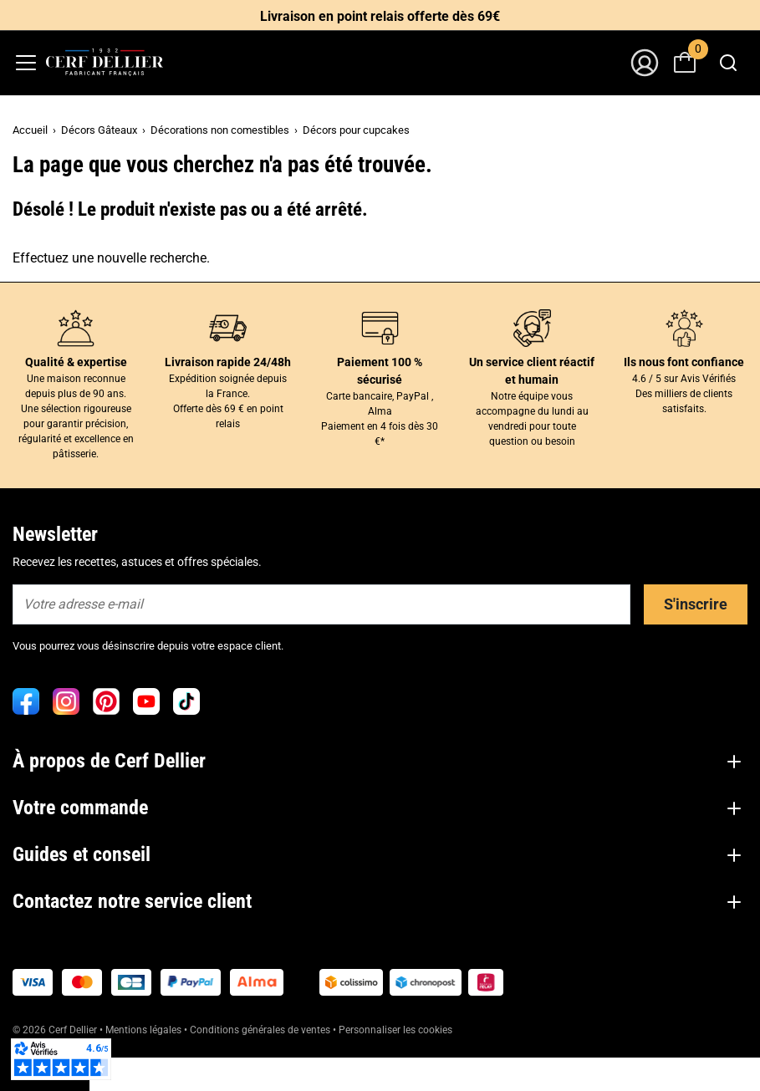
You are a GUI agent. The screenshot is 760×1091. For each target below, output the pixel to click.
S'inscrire (695, 604)
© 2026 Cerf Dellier (56, 1030)
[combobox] (727, 62)
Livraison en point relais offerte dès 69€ (380, 16)
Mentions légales (143, 1030)
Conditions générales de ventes (260, 1030)
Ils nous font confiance (684, 362)
